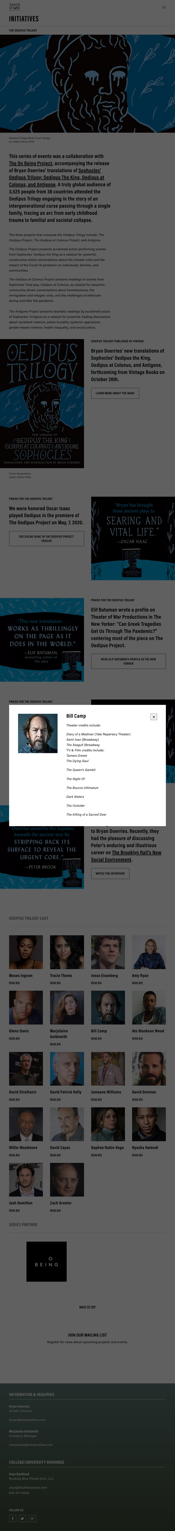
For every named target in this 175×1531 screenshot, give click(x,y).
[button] (154, 717)
